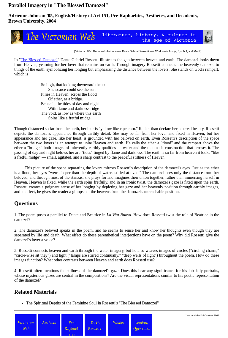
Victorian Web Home (87, 51)
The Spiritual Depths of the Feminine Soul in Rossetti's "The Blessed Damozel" (92, 303)
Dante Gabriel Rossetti (135, 51)
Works (159, 51)
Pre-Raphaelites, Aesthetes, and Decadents (154, 15)
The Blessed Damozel (39, 60)
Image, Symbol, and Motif (184, 51)
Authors (111, 51)
